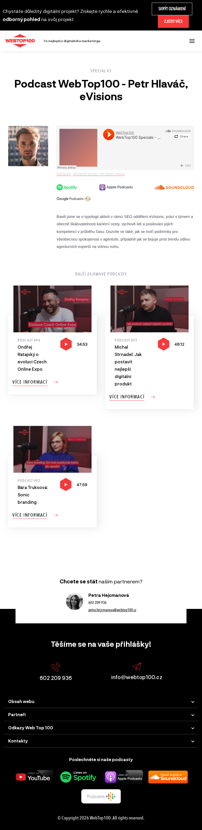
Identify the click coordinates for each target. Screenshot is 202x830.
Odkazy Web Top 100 (30, 727)
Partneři (17, 714)
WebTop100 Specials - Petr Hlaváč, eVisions (99, 173)
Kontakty (18, 740)
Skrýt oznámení (172, 8)
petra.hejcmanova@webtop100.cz (112, 610)
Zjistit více (173, 21)
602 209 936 (97, 602)
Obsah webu (21, 701)
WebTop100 (63, 173)
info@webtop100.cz (136, 671)
